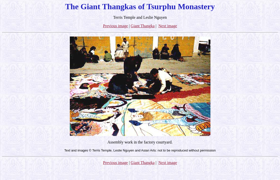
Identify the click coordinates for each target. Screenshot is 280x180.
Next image (167, 26)
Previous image (115, 26)
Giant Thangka (142, 26)
